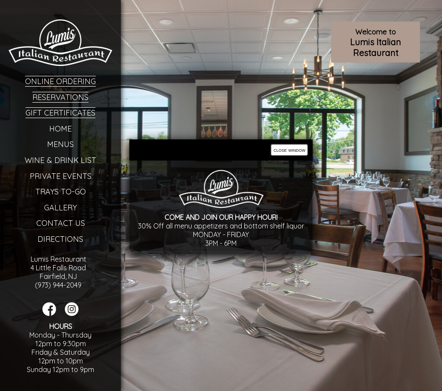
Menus (60, 144)
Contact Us (60, 223)
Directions (60, 239)
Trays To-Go (60, 192)
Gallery (60, 208)
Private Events (61, 176)
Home (60, 129)
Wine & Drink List (60, 160)
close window (290, 150)
